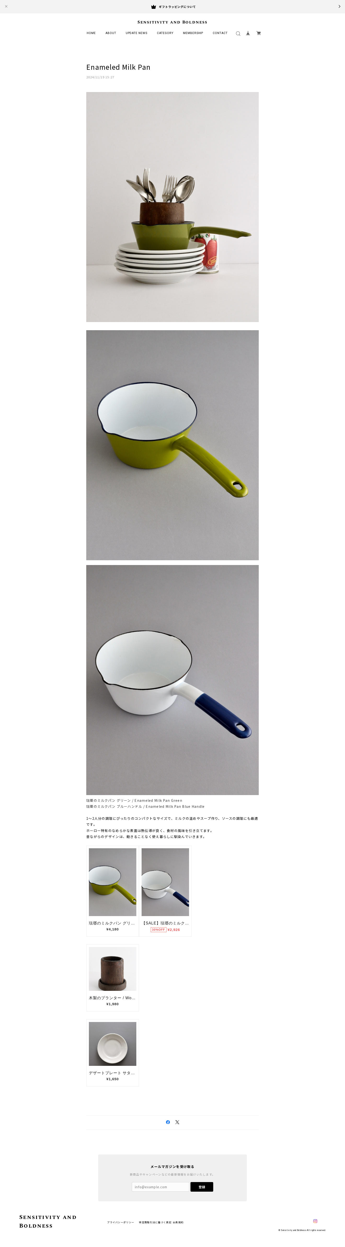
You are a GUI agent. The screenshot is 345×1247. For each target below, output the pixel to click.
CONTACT (220, 33)
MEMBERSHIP (193, 33)
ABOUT (110, 33)
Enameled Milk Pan (118, 67)
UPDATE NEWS (137, 33)
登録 (202, 1187)
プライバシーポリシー (120, 1222)
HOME (91, 33)
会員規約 (178, 1222)
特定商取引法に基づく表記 (155, 1222)
